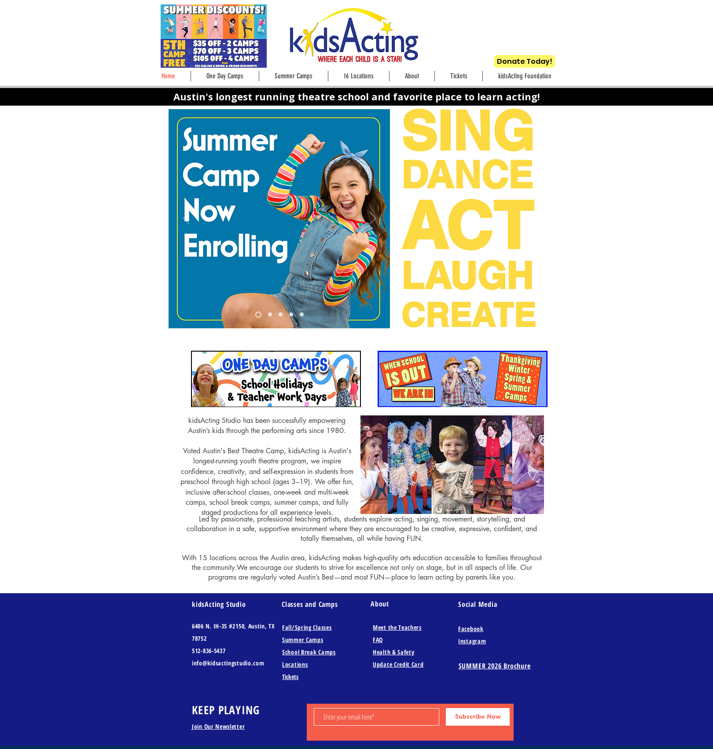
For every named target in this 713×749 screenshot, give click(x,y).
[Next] (372, 219)
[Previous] (186, 219)
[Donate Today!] (524, 61)
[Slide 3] (291, 314)
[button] (412, 76)
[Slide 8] (258, 315)
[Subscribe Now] (478, 717)
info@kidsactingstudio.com (228, 663)
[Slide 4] (302, 314)
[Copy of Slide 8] (270, 314)
